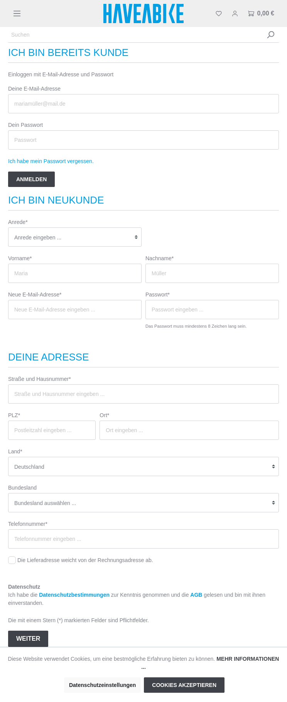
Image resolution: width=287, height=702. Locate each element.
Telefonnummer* (27, 524)
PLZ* (14, 415)
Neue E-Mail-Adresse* (35, 294)
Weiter (28, 638)
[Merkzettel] (219, 13)
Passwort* (157, 294)
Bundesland (22, 488)
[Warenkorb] (261, 13)
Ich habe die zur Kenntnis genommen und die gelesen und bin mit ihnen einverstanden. (136, 599)
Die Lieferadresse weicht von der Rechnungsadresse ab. (85, 560)
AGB (196, 595)
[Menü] (17, 13)
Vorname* (20, 258)
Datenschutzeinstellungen (102, 685)
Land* (15, 451)
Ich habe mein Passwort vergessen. (51, 161)
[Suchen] (135, 35)
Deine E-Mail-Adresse (34, 89)
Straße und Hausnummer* (39, 379)
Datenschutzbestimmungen (74, 595)
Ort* (104, 415)
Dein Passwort (25, 125)
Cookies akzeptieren (184, 685)
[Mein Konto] (235, 13)
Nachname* (159, 258)
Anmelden (31, 179)
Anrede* (18, 222)
